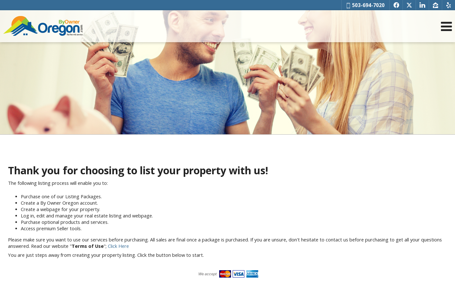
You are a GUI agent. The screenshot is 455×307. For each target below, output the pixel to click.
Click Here (118, 246)
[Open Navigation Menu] (446, 26)
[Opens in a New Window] (396, 5)
